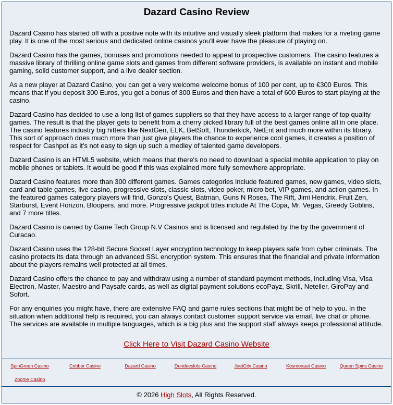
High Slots (176, 395)
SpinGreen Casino (29, 366)
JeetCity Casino (250, 366)
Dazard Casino (140, 366)
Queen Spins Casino (361, 366)
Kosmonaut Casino (306, 366)
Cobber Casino (85, 366)
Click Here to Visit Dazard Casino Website (196, 343)
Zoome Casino (30, 379)
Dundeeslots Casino (196, 366)
